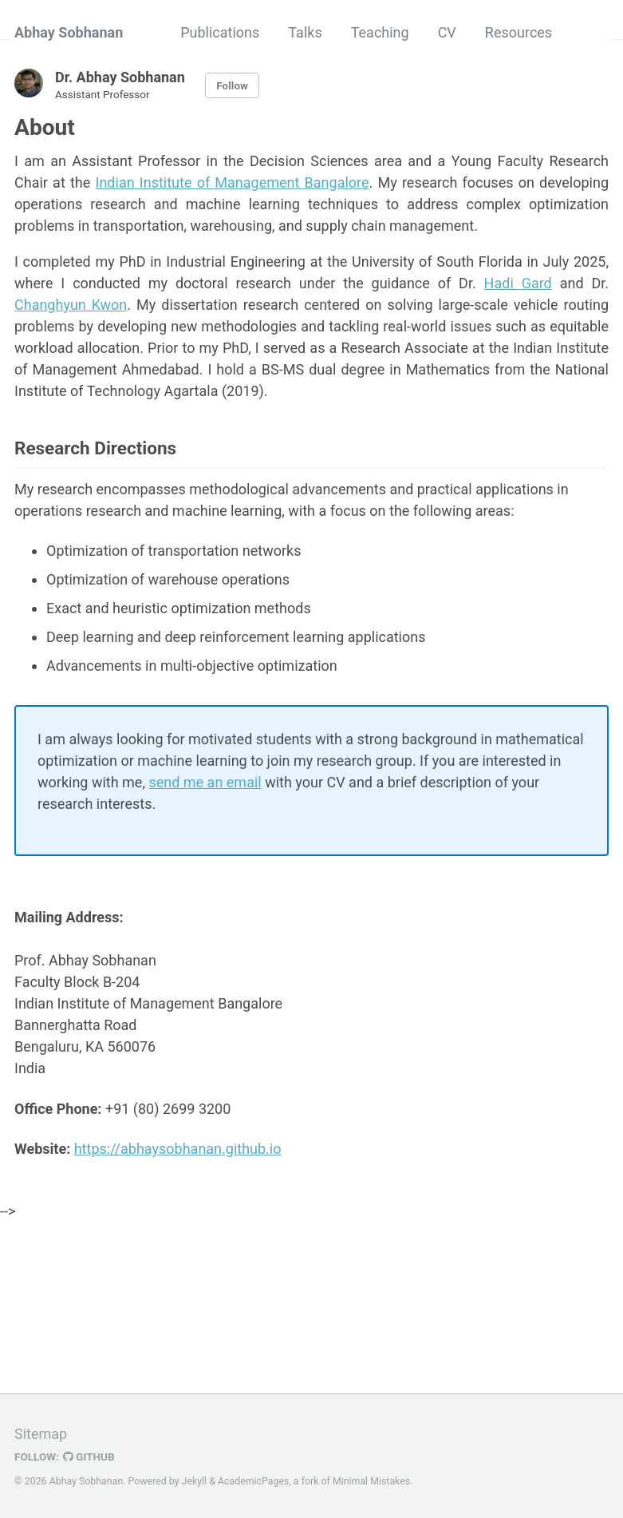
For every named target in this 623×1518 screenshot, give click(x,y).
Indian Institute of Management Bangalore (232, 182)
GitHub (89, 1456)
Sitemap (40, 1433)
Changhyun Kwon (70, 304)
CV (447, 32)
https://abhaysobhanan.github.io (178, 1148)
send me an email (204, 782)
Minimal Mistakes (371, 1481)
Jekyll (194, 1481)
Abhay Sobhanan (68, 32)
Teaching (380, 32)
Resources (518, 32)
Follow (232, 85)
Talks (304, 32)
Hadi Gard (518, 283)
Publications (219, 32)
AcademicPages (253, 1481)
